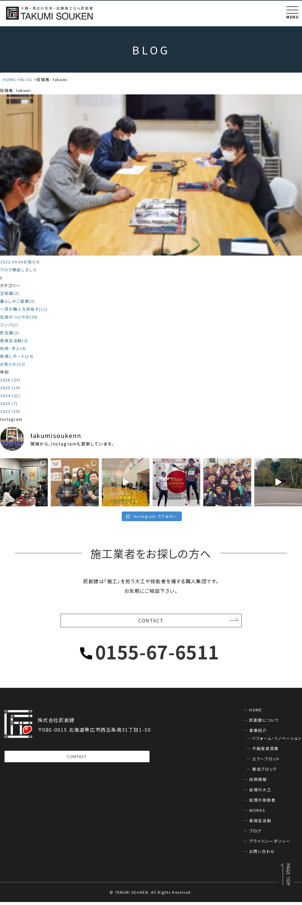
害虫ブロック (264, 772)
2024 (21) (10, 395)
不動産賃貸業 (265, 751)
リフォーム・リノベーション (277, 741)
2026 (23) (10, 380)
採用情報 (258, 782)
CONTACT (151, 622)
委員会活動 (260, 823)
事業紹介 (258, 733)
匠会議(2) (9, 332)
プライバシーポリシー (269, 844)
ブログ (255, 834)
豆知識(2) (9, 293)
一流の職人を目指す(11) (24, 309)
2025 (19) (10, 387)
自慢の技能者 (262, 803)
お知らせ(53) (12, 364)
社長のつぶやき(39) (19, 317)
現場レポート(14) (17, 356)
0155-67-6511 (157, 654)
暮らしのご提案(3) (17, 301)
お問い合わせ (262, 854)
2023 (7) (9, 403)
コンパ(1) (9, 325)
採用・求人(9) (13, 348)
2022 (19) (10, 411)
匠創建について (264, 723)
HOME (255, 713)
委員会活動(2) (14, 340)
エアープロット (266, 762)
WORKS (257, 813)
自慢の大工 (260, 793)
